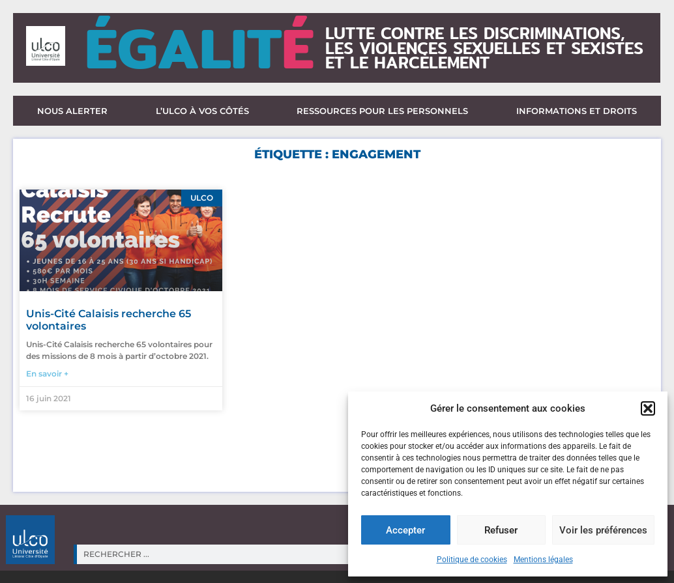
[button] (647, 408)
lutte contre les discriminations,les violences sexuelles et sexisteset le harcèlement (484, 48)
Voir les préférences (603, 530)
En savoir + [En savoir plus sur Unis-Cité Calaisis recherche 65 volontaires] (47, 373)
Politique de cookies (472, 559)
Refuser (501, 530)
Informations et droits (576, 111)
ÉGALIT (199, 47)
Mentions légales (543, 559)
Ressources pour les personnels (382, 111)
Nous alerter (72, 111)
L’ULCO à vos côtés (202, 111)
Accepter (405, 530)
